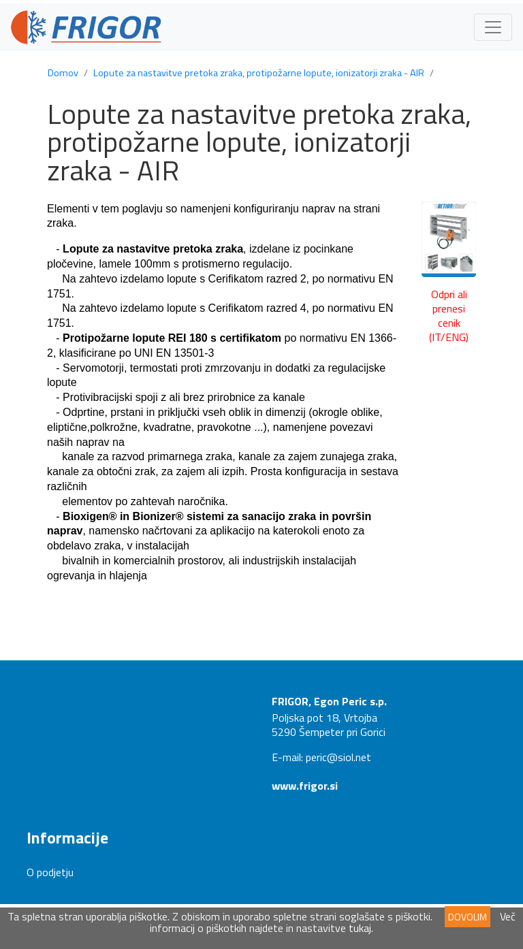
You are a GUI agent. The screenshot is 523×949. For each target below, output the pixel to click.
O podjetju (50, 872)
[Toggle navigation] (493, 27)
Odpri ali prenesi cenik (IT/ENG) (449, 315)
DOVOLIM (467, 917)
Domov (63, 72)
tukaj (360, 928)
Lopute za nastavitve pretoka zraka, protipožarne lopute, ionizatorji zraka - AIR (258, 72)
